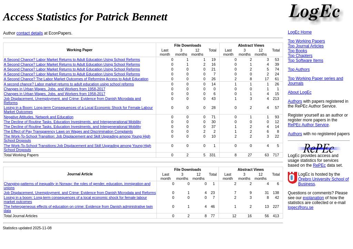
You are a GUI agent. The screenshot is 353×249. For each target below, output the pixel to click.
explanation (313, 197)
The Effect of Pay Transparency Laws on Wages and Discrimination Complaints (68, 131)
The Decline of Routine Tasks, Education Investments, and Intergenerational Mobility (72, 122)
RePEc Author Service (308, 124)
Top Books (297, 50)
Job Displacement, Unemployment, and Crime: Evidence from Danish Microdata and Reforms (80, 193)
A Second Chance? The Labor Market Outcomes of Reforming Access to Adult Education (76, 79)
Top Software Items (305, 60)
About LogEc (300, 92)
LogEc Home (300, 32)
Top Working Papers (306, 41)
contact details (30, 33)
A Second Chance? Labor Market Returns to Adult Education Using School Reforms (72, 59)
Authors (295, 101)
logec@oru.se (300, 207)
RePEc (319, 165)
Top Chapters (300, 55)
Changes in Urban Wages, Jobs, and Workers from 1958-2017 (54, 89)
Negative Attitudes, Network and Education (38, 117)
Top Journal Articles (306, 46)
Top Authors (299, 69)
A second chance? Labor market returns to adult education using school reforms (69, 84)
